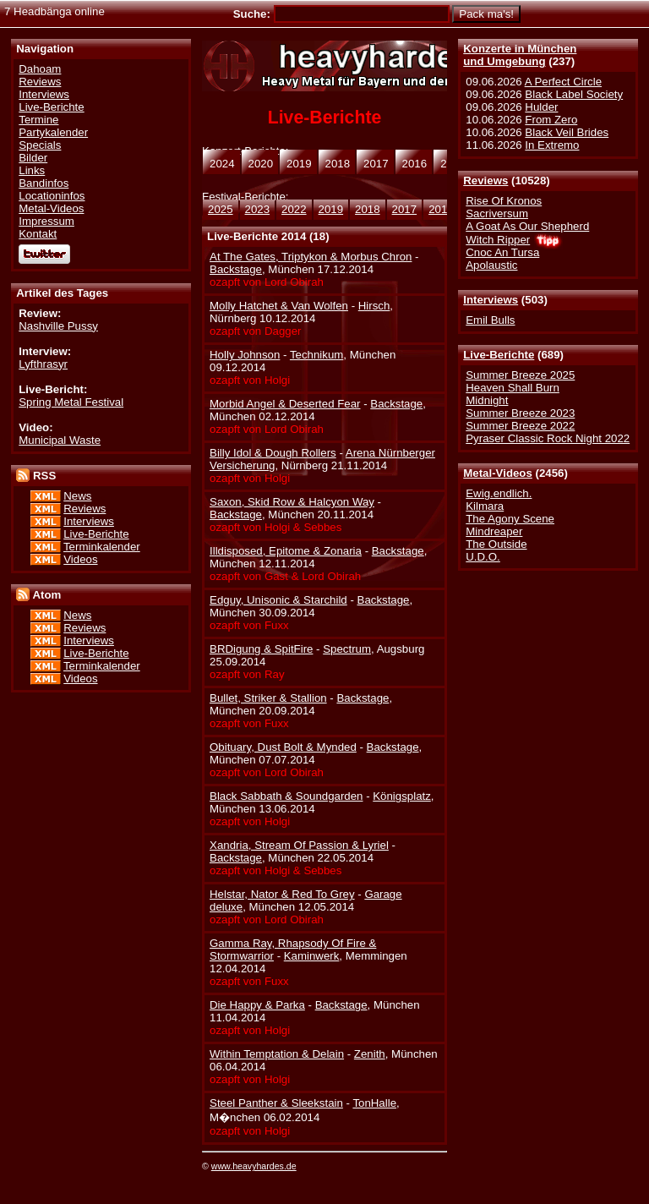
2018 (367, 209)
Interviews (490, 299)
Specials (40, 145)
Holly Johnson (245, 354)
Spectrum (347, 649)
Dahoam (40, 69)
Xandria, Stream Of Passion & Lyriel (299, 845)
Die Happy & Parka (257, 1005)
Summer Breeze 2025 (520, 375)
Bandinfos (43, 183)
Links (32, 170)
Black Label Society (574, 94)
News (77, 496)
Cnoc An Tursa (502, 252)
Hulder (541, 107)
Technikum (316, 354)
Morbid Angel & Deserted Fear (285, 403)
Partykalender (53, 132)
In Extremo (552, 145)
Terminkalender (101, 546)
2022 (294, 209)
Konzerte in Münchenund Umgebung (519, 55)
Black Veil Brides (566, 132)
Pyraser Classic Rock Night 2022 (548, 438)
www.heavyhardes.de (254, 1166)
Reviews (485, 180)
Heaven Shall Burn (512, 387)
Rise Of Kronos (504, 200)
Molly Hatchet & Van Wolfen (279, 305)
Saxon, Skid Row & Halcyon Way (292, 501)
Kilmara (485, 506)
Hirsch (374, 305)
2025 (220, 209)
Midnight (487, 400)
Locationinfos (52, 195)
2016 (441, 209)
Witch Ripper (498, 239)
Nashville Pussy (58, 326)
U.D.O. (483, 556)
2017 (404, 209)
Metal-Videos (497, 473)
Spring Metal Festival (71, 402)
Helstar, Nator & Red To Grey (282, 894)
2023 (257, 209)
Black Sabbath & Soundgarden (286, 796)
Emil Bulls (490, 320)
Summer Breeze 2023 (520, 413)
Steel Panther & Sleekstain (276, 1103)
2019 (331, 209)
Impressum (46, 221)
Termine (38, 119)
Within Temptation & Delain (277, 1054)
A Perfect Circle (563, 81)
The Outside (496, 544)
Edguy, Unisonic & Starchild (278, 600)
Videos (80, 559)
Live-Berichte (498, 354)
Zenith (369, 1054)
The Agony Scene (510, 518)
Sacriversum (497, 213)
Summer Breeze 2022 (520, 425)
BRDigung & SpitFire (261, 649)
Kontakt (38, 233)
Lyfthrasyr (43, 364)
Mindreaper (494, 531)
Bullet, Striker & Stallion (268, 698)
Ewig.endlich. (499, 493)
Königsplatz (402, 796)
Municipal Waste (60, 440)
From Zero (551, 119)
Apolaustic (491, 265)
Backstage (236, 269)
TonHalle (374, 1103)
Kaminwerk (312, 956)
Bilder (33, 157)
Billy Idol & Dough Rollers (273, 452)
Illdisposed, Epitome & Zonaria (286, 551)
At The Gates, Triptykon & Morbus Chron (311, 256)
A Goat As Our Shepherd (527, 226)
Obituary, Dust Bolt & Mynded (283, 747)
